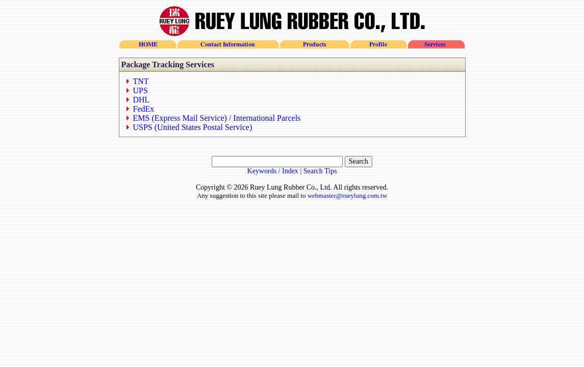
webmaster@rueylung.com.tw (347, 195)
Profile (378, 44)
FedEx (144, 108)
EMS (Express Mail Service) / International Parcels (217, 118)
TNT (141, 81)
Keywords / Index (272, 171)
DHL (141, 99)
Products (314, 44)
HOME (147, 44)
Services (436, 44)
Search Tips (320, 171)
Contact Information (227, 44)
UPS (140, 90)
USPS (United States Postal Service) (192, 127)
